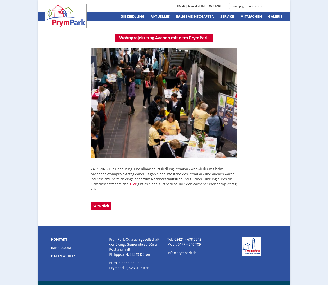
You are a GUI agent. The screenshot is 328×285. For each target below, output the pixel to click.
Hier (133, 184)
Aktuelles (160, 16)
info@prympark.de (182, 252)
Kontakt (215, 6)
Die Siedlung (132, 16)
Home (181, 6)
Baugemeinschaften (195, 16)
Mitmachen (251, 16)
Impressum (61, 247)
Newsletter (197, 6)
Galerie (275, 16)
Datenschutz (63, 256)
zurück (103, 205)
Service (227, 16)
